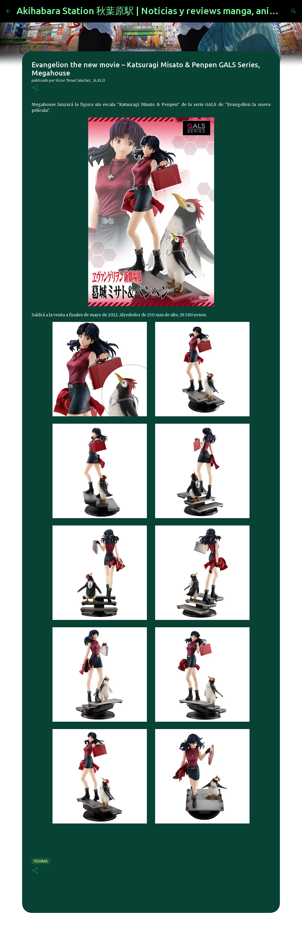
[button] (35, 88)
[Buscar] (293, 11)
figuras (41, 861)
